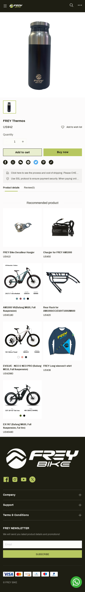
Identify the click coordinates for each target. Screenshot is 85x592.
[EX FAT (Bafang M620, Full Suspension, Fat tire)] (22, 407)
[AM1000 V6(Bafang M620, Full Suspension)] (22, 290)
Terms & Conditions (16, 515)
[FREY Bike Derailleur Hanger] (22, 233)
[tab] (11, 188)
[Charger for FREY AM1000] (62, 233)
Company (9, 494)
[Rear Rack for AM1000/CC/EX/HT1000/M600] (62, 290)
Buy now (62, 152)
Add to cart (22, 152)
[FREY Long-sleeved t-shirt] (62, 347)
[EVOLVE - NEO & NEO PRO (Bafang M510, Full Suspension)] (22, 348)
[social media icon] (6, 480)
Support (8, 505)
